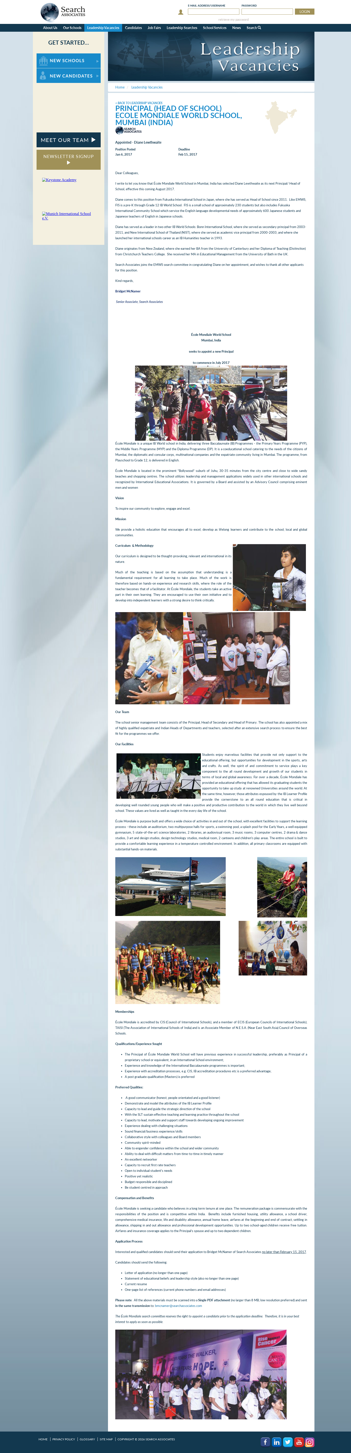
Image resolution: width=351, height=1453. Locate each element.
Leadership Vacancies (103, 28)
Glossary (87, 1439)
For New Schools (49, 56)
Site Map (106, 1439)
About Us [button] (50, 28)
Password (249, 5)
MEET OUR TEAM (69, 140)
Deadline (184, 149)
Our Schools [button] (72, 28)
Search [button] (254, 28)
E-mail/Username (206, 5)
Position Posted (125, 149)
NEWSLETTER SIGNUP (68, 159)
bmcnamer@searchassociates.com (178, 1306)
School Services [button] (214, 28)
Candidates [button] (133, 28)
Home (43, 1439)
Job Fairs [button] (154, 28)
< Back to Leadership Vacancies (138, 103)
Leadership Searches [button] (182, 28)
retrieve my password (233, 19)
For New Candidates (52, 71)
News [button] (236, 28)
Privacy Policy (63, 1439)
